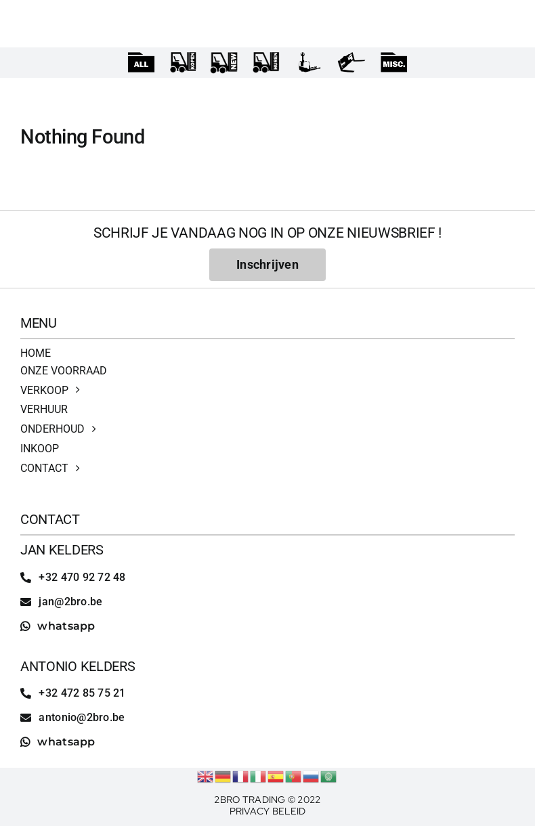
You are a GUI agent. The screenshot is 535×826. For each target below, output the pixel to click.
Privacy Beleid (268, 811)
